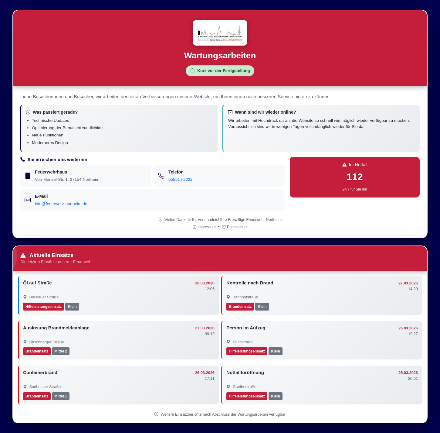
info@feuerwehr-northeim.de (61, 203)
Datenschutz (234, 227)
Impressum (205, 227)
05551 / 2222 (180, 179)
